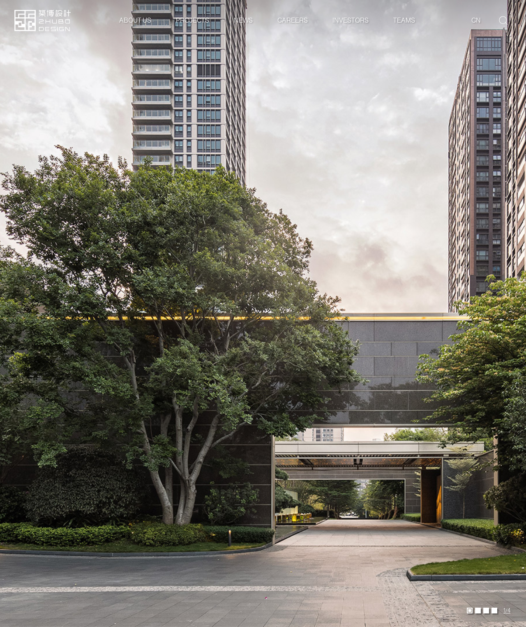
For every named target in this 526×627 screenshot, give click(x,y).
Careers (292, 20)
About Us (135, 20)
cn (476, 20)
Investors (350, 20)
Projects (192, 20)
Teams (404, 20)
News (243, 20)
